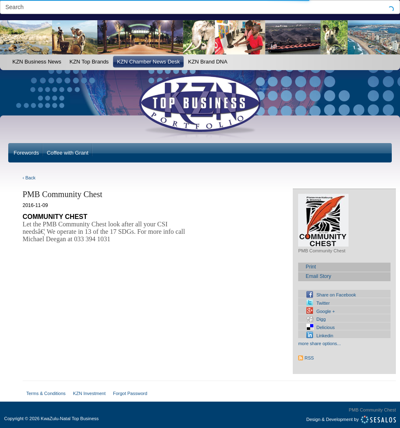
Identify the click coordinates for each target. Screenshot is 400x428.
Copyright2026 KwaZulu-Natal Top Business (51, 418)
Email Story (318, 276)
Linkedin (324, 335)
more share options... (319, 343)
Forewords (26, 153)
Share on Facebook (336, 294)
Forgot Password (130, 393)
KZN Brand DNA (207, 62)
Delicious (325, 327)
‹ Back (29, 177)
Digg (321, 319)
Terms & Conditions (46, 393)
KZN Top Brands (88, 62)
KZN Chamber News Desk (148, 62)
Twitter (322, 303)
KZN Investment (89, 393)
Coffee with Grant (67, 153)
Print (311, 267)
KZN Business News (36, 62)
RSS (309, 357)
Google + (325, 311)
